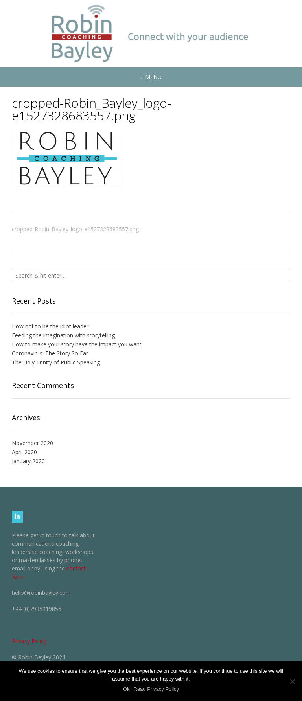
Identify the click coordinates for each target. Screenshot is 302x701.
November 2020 (32, 443)
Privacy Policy (29, 641)
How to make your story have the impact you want (77, 344)
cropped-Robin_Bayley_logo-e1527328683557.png (75, 229)
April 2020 (24, 452)
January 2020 (28, 461)
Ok (126, 689)
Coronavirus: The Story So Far (50, 353)
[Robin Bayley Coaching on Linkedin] (17, 517)
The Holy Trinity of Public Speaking (56, 362)
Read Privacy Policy (156, 689)
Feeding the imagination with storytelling (63, 335)
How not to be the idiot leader (50, 326)
